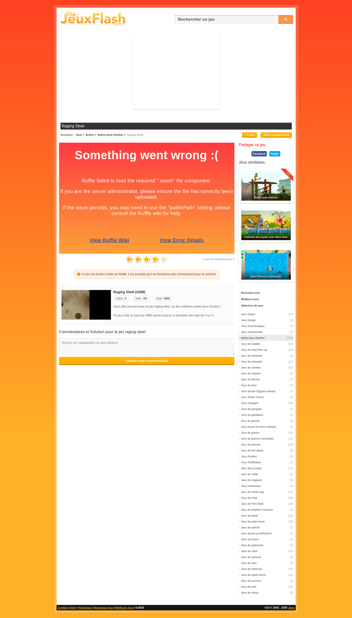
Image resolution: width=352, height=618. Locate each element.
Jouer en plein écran (276, 134)
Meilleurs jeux (124, 607)
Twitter (274, 153)
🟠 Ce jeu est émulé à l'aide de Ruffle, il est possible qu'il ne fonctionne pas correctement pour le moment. (146, 274)
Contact (63, 607)
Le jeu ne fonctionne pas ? (218, 259)
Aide (73, 607)
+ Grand (250, 134)
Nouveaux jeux (103, 607)
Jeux (291, 607)
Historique (84, 607)
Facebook (259, 153)
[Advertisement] (176, 72)
